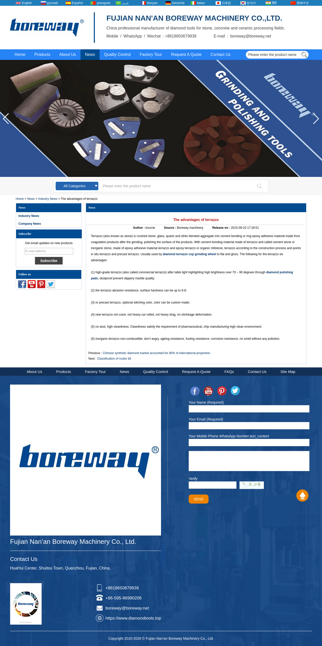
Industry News (47, 199)
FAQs (229, 371)
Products (42, 54)
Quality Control (117, 54)
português (103, 3)
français (152, 3)
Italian (201, 3)
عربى (125, 3)
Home (20, 54)
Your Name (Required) (206, 402)
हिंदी (274, 3)
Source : (170, 228)
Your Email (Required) (206, 419)
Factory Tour (151, 54)
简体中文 (303, 3)
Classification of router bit (114, 358)
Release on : (221, 228)
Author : (139, 228)
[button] (316, 118)
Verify (193, 479)
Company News (30, 223)
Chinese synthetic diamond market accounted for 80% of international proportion (156, 353)
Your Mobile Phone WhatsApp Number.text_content (229, 436)
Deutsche (178, 3)
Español (77, 3)
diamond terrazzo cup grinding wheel (189, 254)
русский (52, 3)
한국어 (251, 3)
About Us (67, 54)
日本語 (226, 3)
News (90, 54)
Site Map (287, 371)
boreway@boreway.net (127, 608)
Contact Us (220, 54)
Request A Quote (186, 54)
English (27, 3)
